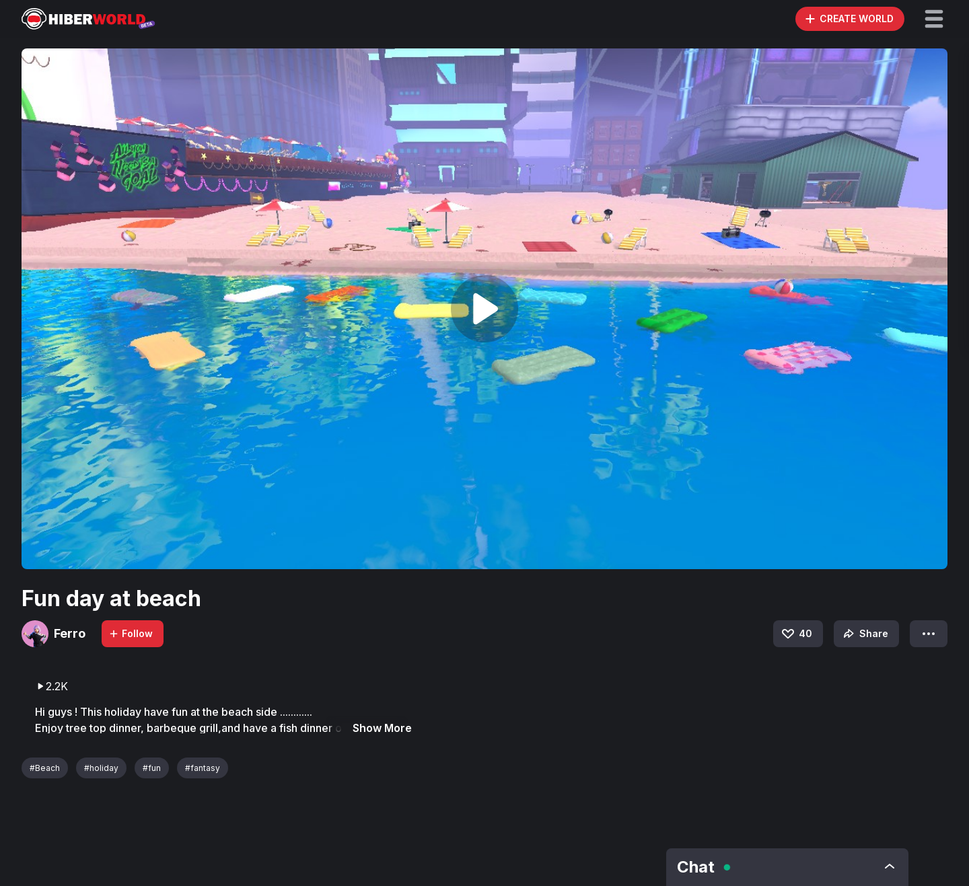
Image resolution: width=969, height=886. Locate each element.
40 (796, 634)
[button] (934, 18)
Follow (130, 633)
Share (864, 634)
